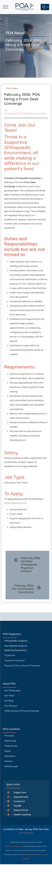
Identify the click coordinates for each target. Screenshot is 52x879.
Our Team (9, 695)
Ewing (7, 751)
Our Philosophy (12, 690)
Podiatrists (9, 655)
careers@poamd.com (15, 503)
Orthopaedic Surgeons (16, 640)
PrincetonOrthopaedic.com (15, 846)
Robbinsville (10, 745)
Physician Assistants (14, 660)
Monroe (8, 761)
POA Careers (12, 88)
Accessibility (26, 858)
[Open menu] (5, 7)
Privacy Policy (44, 854)
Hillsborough (11, 766)
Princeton (9, 735)
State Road (10, 740)
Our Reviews (10, 705)
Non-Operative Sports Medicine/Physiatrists (15, 648)
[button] (17, 792)
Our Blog (8, 700)
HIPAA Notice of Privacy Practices (21, 710)
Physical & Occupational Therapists (22, 665)
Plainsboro (10, 756)
